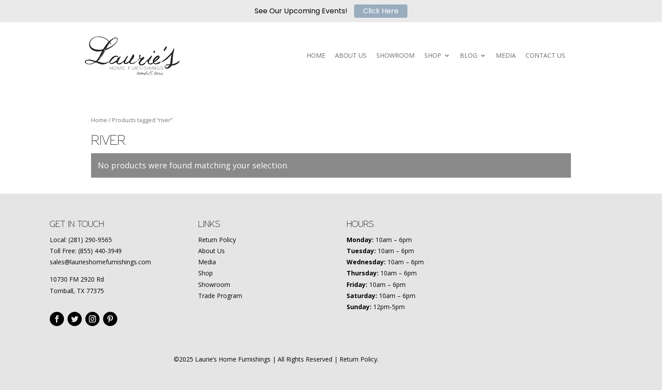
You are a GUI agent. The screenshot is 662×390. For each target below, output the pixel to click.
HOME (316, 56)
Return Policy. (359, 359)
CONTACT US (545, 56)
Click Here (381, 11)
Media (207, 262)
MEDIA (506, 56)
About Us (211, 251)
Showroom (214, 284)
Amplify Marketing (463, 359)
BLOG (468, 56)
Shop (205, 273)
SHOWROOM (395, 56)
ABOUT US (351, 56)
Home (99, 120)
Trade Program (220, 295)
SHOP (432, 56)
